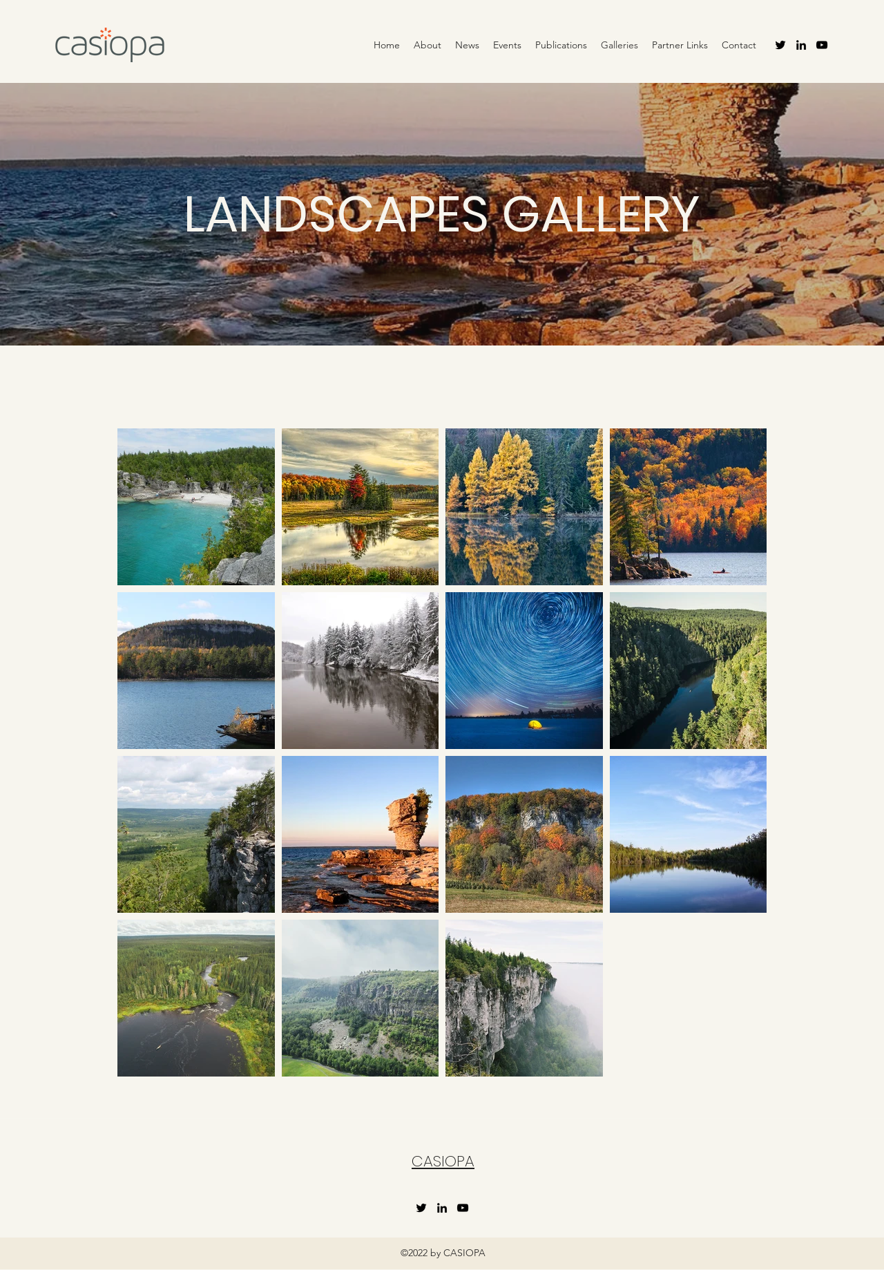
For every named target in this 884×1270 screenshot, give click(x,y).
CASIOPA (443, 1161)
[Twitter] (780, 45)
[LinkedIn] (801, 45)
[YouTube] (822, 45)
